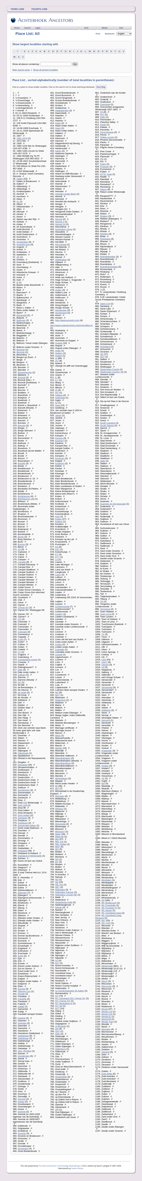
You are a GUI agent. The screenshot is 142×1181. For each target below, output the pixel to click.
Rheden (104, 234)
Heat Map (100, 87)
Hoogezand (61, 312)
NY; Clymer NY (62, 1001)
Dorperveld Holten (27, 825)
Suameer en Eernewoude (113, 504)
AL (17, 201)
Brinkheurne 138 (26, 499)
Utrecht (105, 664)
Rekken (104, 216)
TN (101, 601)
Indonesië (60, 397)
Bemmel (20, 349)
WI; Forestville (108, 905)
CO (19, 619)
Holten (58, 290)
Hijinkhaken (61, 259)
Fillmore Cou (24, 991)
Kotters (58, 521)
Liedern (59, 614)
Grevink (22, 1111)
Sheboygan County (109, 369)
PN (101, 159)
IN (56, 390)
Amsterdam (22, 242)
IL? (56, 380)
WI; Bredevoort (108, 903)
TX (102, 634)
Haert (58, 128)
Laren (58, 574)
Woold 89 (106, 1019)
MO (57, 849)
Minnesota (60, 824)
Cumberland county (27, 659)
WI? (103, 920)
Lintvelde (59, 649)
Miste (58, 834)
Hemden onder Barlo (65, 194)
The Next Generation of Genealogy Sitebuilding (59, 1165)
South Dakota (107, 425)
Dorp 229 (22, 805)
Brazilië (21, 463)
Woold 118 (106, 1014)
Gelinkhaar (23, 1038)
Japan (58, 415)
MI (56, 786)
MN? (57, 846)
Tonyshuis (105, 609)
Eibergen (22, 892)
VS (102, 778)
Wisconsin (106, 986)
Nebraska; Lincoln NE (66, 894)
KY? (57, 557)
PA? (102, 114)
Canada (22, 562)
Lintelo (58, 644)
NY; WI (58, 1006)
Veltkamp (106, 710)
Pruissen (104, 166)
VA (102, 667)
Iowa (57, 405)
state (102, 461)
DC (19, 682)
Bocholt (21, 377)
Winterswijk (107, 966)
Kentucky (59, 458)
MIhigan (59, 809)
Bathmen (20, 320)
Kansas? (59, 440)
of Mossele (60, 1026)
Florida (21, 994)
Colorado (22, 632)
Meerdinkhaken (62, 758)
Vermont (105, 720)
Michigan (59, 796)
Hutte (58, 350)
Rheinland (105, 239)
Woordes (105, 1029)
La (56, 559)
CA (19, 549)
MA (56, 692)
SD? (102, 356)
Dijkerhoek (23, 753)
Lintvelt (58, 654)
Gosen (21, 1101)
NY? (57, 1008)
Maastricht (60, 700)
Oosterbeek (61, 1076)
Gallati (21, 1006)
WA (103, 783)
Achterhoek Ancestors (45, 20)
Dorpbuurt (23, 823)
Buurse (21, 544)
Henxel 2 (59, 221)
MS (57, 859)
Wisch (104, 981)
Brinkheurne (24, 496)
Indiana (59, 395)
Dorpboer (22, 818)
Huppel (58, 343)
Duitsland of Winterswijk (30, 856)
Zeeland (105, 1052)
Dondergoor (24, 790)
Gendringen (24, 1056)
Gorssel (22, 1099)
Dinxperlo (22, 765)
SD (101, 354)
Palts (102, 117)
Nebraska (60, 889)
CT (19, 652)
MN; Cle (59, 841)
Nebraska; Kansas (64, 892)
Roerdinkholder (107, 256)
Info (121, 27)
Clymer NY (23, 607)
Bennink (20, 352)
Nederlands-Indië (63, 902)
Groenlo (22, 1133)
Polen (103, 164)
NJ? (57, 963)
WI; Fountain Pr (109, 908)
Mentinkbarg (61, 778)
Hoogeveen (61, 310)
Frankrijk (22, 999)
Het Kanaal (60, 244)
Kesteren (59, 463)
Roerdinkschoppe (109, 266)
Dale (20, 669)
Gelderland (23, 1036)
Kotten (58, 519)
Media (105, 27)
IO (56, 402)
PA (101, 112)
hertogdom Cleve (63, 229)
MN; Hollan (60, 844)
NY (56, 996)
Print (98, 33)
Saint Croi (105, 303)
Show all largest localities (45, 70)
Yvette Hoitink (77, 1168)
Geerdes (22, 1023)
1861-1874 (21, 138)
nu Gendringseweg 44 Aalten (69, 991)
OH (57, 1028)
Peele (103, 124)
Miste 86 (59, 836)
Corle (20, 639)
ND (56, 879)
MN (57, 839)
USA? (104, 662)
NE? (57, 887)
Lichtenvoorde (62, 606)
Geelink (21, 1018)
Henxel (58, 219)
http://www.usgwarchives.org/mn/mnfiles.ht (71, 325)
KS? (57, 549)
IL (56, 377)
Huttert (58, 355)
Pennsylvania (106, 132)
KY (56, 554)
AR (18, 257)
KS (56, 547)
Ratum (103, 189)
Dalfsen (21, 675)
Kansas (59, 438)
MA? (57, 695)
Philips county (107, 137)
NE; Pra (59, 884)
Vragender (106, 750)
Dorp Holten (24, 815)
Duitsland (22, 850)
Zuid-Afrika (106, 1073)
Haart (58, 123)
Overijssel (105, 104)
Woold (104, 1009)
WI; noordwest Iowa (111, 913)
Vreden (105, 766)
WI (102, 900)
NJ (56, 960)
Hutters (58, 353)
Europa (21, 989)
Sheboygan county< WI (111, 372)
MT (56, 862)
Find (86, 27)
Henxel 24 (60, 224)
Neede (58, 907)
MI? (57, 788)
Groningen (23, 1148)
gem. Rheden (24, 1051)
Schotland (105, 346)
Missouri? (60, 831)
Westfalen (106, 880)
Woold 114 (106, 1011)
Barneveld (21, 315)
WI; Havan (106, 910)
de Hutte (22, 692)
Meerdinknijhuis (63, 763)
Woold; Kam (107, 1021)
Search (27, 27)
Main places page (21, 70)
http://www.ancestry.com (67, 320)
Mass (58, 735)
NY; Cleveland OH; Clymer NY (70, 998)
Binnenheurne (25, 372)
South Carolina (107, 423)
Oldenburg (60, 1049)
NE (56, 882)
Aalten (19, 178)
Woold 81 (106, 1016)
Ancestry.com (23, 244)
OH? (57, 1031)
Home (17, 27)
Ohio (57, 1034)
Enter (20, 956)
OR (57, 1109)
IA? (57, 361)
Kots (57, 516)
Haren (58, 151)
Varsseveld (106, 687)
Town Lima (105, 614)
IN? (57, 392)
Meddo (58, 748)
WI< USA (106, 923)
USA (103, 659)
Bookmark (110, 33)
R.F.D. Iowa (106, 174)
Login (37, 27)
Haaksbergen (61, 110)
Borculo (21, 425)
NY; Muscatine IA (63, 1003)
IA (56, 358)
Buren (21, 536)
